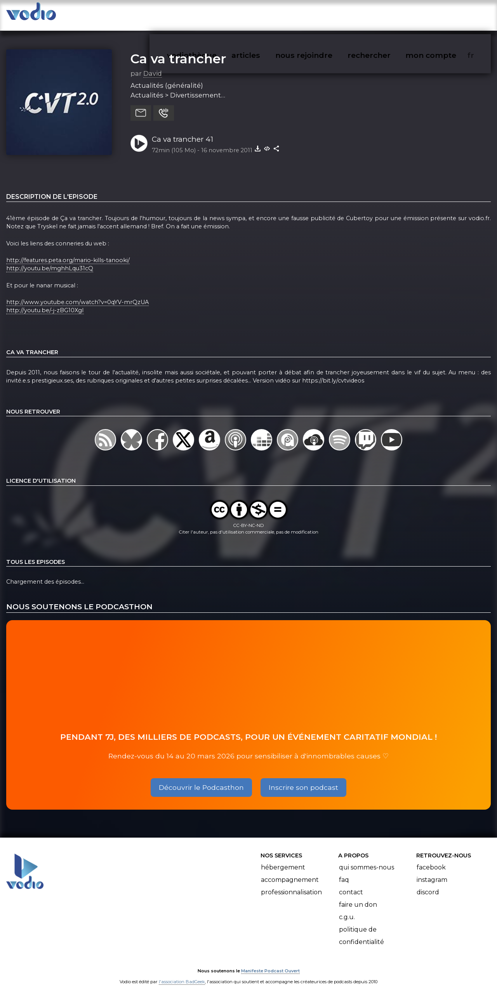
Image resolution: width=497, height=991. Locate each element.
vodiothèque (210, 14)
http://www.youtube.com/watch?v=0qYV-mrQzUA (77, 294)
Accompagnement (290, 872)
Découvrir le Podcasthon (201, 779)
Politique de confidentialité (361, 928)
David (152, 66)
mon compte (443, 14)
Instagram (432, 872)
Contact (351, 884)
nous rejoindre (319, 14)
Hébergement (283, 859)
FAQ (344, 872)
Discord (428, 884)
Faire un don (358, 897)
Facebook (431, 859)
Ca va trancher (178, 51)
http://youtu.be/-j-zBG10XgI (45, 302)
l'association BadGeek (182, 974)
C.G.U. (347, 909)
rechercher (383, 14)
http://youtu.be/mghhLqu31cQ (49, 260)
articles (263, 14)
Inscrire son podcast (303, 779)
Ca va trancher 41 (182, 131)
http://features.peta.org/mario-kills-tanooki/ (68, 252)
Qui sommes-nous (366, 859)
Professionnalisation (291, 884)
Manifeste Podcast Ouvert (270, 963)
